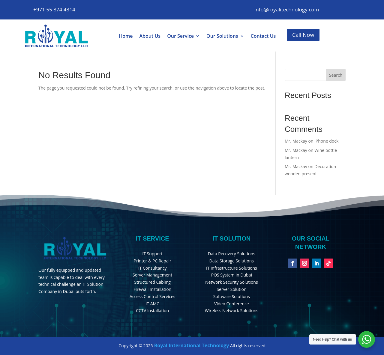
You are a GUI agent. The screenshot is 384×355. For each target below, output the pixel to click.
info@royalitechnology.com (286, 9)
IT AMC (152, 303)
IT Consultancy (152, 268)
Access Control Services (152, 296)
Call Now (303, 34)
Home (126, 36)
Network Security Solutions (231, 282)
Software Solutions (231, 296)
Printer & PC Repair (152, 261)
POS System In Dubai (231, 275)
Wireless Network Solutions (231, 310)
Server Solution (231, 289)
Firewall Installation (152, 289)
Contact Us (263, 36)
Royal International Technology (191, 345)
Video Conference (231, 303)
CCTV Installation (152, 310)
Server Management (152, 275)
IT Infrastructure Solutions (231, 268)
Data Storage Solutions (231, 261)
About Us (150, 36)
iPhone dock (326, 141)
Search (335, 75)
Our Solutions (222, 36)
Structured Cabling (152, 282)
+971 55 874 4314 (54, 9)
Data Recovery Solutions (231, 253)
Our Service (180, 36)
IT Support (152, 253)
